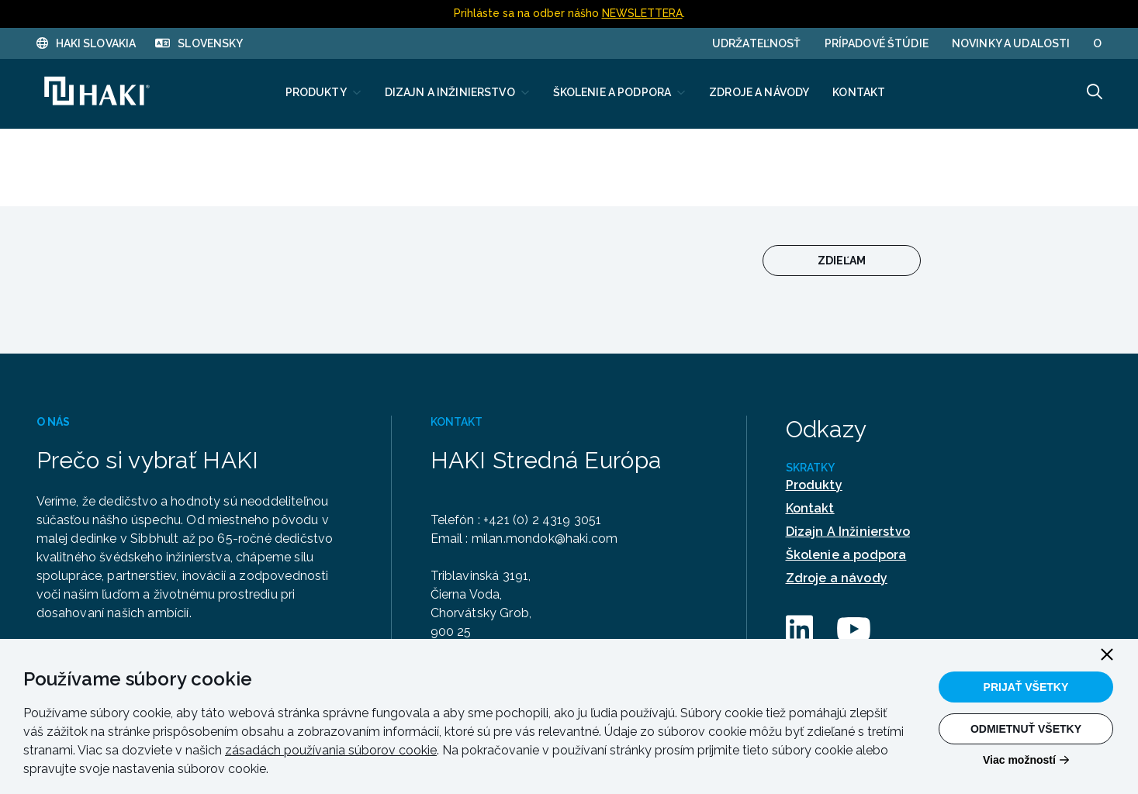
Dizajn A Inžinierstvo (848, 531)
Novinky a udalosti (1011, 43)
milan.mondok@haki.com (548, 538)
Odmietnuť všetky (1025, 729)
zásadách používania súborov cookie (331, 750)
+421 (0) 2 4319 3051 (545, 520)
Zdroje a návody (836, 578)
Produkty (814, 485)
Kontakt (810, 508)
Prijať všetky (1026, 687)
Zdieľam (842, 260)
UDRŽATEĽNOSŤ (756, 43)
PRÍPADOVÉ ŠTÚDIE (877, 43)
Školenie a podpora (846, 554)
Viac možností (1019, 760)
